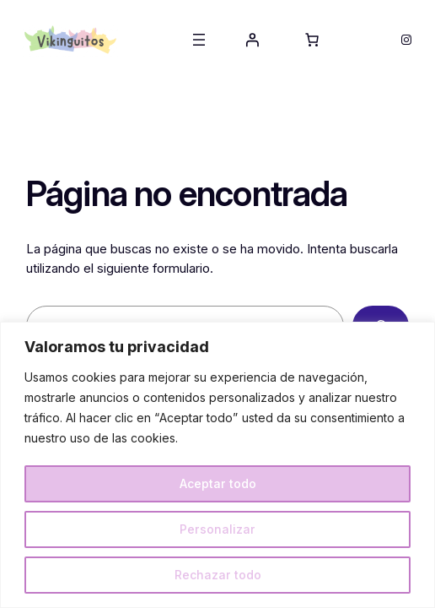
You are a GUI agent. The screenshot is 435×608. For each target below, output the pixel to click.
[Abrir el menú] (199, 40)
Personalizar (217, 529)
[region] (217, 465)
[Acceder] (252, 40)
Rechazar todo (218, 574)
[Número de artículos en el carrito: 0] (312, 40)
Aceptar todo (218, 483)
